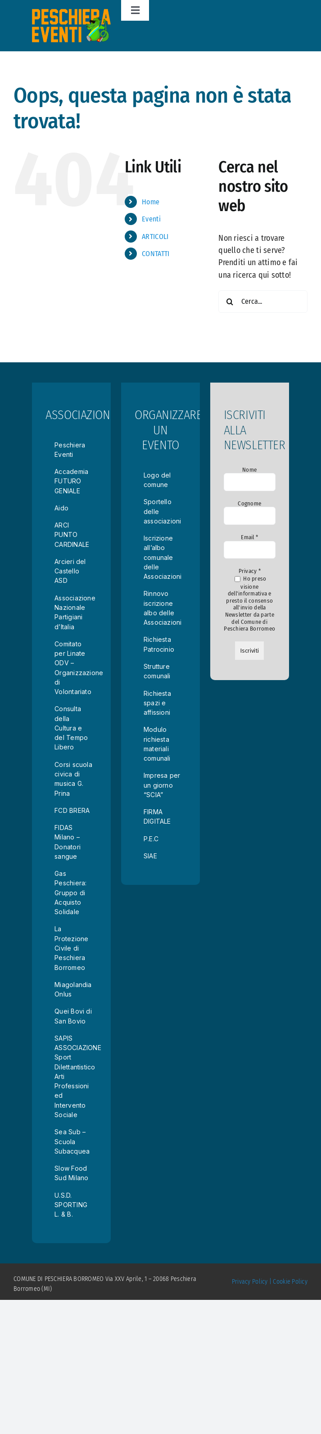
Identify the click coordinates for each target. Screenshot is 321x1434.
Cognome (249, 503)
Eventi (151, 219)
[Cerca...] (262, 301)
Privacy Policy (250, 1281)
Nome (249, 469)
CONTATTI (155, 253)
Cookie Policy (290, 1281)
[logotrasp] (71, 13)
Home (150, 202)
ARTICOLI (155, 236)
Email (249, 537)
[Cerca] (229, 301)
